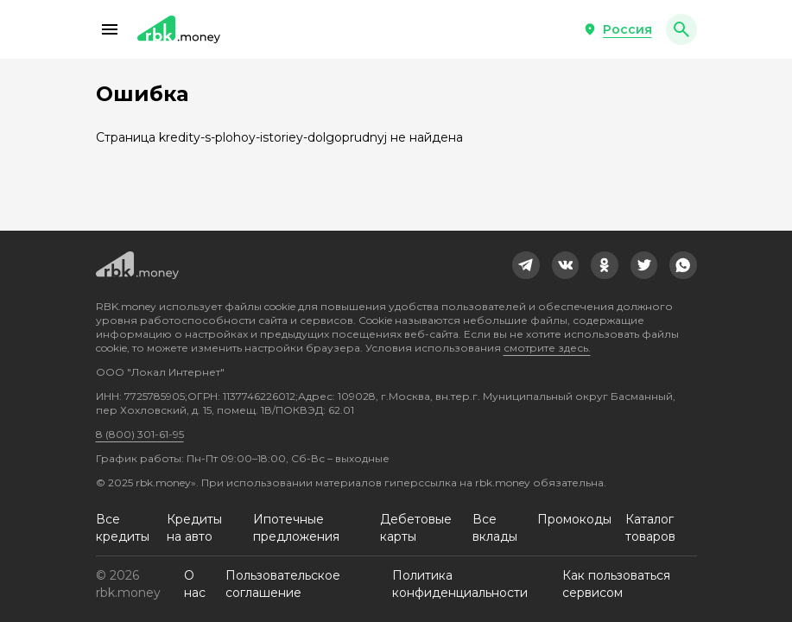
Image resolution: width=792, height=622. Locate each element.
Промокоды (574, 519)
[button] (110, 29)
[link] (526, 265)
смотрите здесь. (547, 347)
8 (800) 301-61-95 (140, 434)
